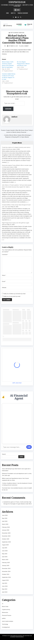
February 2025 (6, 562)
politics (4, 618)
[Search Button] (20, 17)
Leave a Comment (25, 45)
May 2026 (4, 518)
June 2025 (5, 550)
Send (29, 447)
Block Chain (5, 606)
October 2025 (5, 539)
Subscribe (8, 109)
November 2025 (6, 536)
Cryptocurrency (14, 32)
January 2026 (5, 530)
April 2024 (4, 592)
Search (4, 454)
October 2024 (5, 574)
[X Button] (13, 17)
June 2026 (5, 515)
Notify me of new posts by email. (12, 296)
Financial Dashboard (23, 13)
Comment (5, 254)
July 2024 (4, 583)
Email (4, 281)
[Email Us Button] (18, 17)
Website (4, 287)
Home (7, 13)
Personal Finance (6, 615)
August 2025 (5, 544)
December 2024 (6, 568)
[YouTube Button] (16, 17)
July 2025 (4, 547)
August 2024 (5, 580)
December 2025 (6, 533)
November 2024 (6, 571)
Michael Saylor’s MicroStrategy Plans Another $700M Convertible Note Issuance (17, 39)
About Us (13, 13)
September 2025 (6, 542)
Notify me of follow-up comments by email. (15, 293)
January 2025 (5, 565)
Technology (5, 624)
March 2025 (5, 559)
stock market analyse (7, 621)
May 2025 (4, 553)
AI (2, 603)
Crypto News (17, 143)
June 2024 (5, 586)
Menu (18, 10)
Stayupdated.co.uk (17, 2)
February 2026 (6, 527)
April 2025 (4, 556)
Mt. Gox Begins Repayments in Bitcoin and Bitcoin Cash (23, 63)
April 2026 (4, 521)
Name (4, 275)
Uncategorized (6, 627)
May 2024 (4, 589)
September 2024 (6, 577)
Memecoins (21, 32)
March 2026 (5, 524)
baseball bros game (8, 502)
